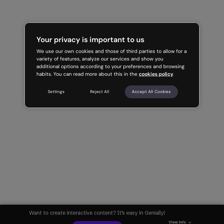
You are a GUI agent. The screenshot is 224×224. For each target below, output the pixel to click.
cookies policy (156, 74)
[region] (112, 65)
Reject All (99, 91)
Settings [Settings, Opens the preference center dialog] (56, 91)
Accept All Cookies (151, 91)
